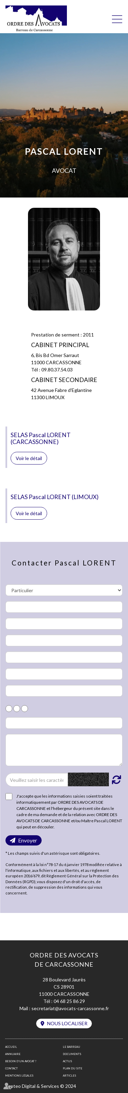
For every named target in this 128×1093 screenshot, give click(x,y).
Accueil (11, 1046)
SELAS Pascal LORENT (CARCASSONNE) (41, 438)
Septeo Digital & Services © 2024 (40, 1086)
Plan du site (72, 1068)
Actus (67, 1061)
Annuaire (12, 1054)
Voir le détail (29, 458)
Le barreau (71, 1046)
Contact (11, 1068)
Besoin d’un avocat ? (20, 1061)
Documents (72, 1054)
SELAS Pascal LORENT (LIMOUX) (55, 496)
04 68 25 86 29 (69, 1001)
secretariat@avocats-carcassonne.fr (70, 1008)
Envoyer (27, 840)
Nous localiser (67, 1023)
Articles (69, 1075)
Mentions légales (19, 1075)
